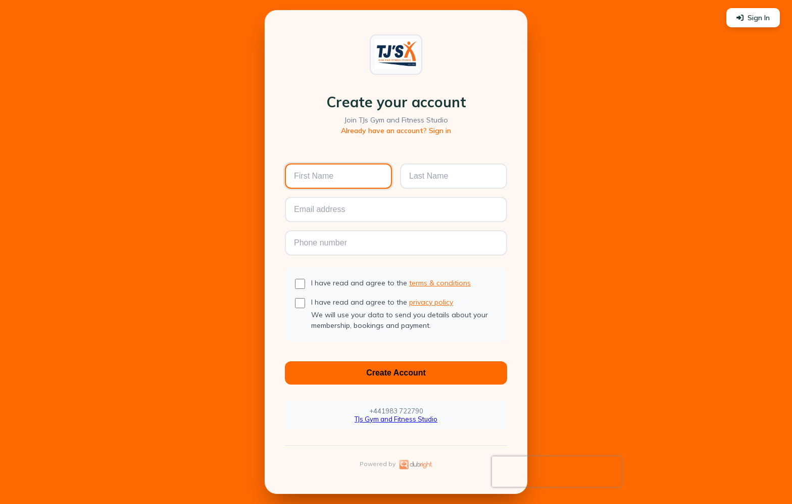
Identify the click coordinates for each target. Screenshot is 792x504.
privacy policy (431, 302)
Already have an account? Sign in (396, 130)
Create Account (396, 372)
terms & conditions (440, 282)
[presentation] (556, 471)
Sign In (753, 17)
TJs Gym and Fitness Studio (396, 419)
